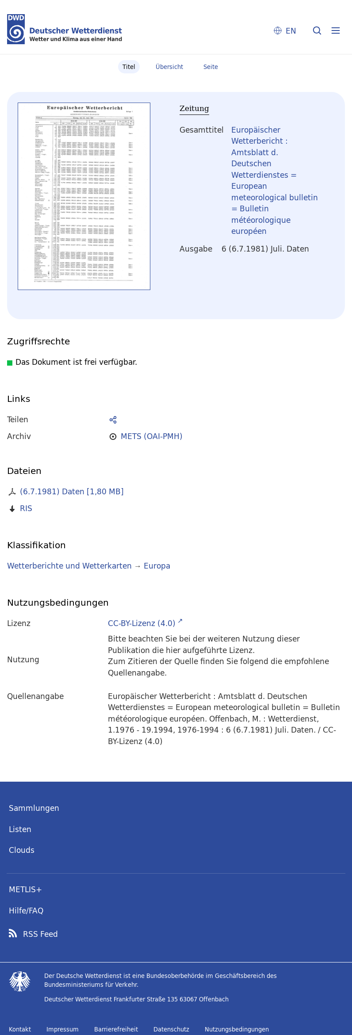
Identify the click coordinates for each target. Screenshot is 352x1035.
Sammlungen (34, 808)
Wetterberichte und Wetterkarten (69, 565)
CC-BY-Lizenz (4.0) (142, 623)
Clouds (21, 850)
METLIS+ (25, 889)
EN (291, 30)
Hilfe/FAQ (26, 910)
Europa (157, 565)
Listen (20, 829)
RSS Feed (40, 934)
